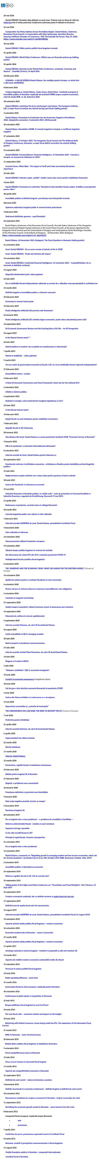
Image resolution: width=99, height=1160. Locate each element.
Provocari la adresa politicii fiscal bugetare (23, 969)
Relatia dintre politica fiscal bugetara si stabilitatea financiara (31, 1044)
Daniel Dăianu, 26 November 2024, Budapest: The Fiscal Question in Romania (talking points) (43, 240)
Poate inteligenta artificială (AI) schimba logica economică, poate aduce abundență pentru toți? (46, 319)
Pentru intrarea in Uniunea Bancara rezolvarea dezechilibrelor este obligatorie (38, 589)
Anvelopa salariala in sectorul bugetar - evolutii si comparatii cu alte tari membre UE (41, 950)
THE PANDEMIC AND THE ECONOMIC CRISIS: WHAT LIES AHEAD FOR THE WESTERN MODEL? (44, 568)
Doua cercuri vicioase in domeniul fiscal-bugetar (25, 1062)
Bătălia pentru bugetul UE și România (21, 774)
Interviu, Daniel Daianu (15, 756)
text (19, 1120)
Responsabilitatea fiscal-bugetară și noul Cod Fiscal (26, 1005)
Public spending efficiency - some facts (21, 978)
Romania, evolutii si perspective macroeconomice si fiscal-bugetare (34, 1143)
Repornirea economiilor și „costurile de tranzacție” (27, 706)
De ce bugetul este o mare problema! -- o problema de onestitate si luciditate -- (39, 819)
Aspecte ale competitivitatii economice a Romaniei (27, 1071)
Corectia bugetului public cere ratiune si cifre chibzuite (28, 514)
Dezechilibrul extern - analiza (17, 374)
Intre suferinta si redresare (16, 532)
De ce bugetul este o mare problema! (21, 846)
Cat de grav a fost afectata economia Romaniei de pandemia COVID (34, 688)
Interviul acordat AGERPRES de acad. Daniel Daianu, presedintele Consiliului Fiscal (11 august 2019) (47, 914)
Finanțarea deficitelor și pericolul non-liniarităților (26, 792)
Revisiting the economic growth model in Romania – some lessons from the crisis (39, 1107)
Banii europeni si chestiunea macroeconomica (25, 643)
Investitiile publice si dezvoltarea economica (24, 867)
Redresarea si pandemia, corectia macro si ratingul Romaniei (31, 505)
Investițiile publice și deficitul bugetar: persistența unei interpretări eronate (37, 198)
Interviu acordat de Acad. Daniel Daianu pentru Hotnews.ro (30, 455)
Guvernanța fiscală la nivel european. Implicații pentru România (32, 987)
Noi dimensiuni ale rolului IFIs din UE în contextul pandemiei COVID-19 (35, 555)
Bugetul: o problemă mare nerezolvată (21, 783)
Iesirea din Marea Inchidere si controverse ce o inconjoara (30, 697)
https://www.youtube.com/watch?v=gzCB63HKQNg (26, 39)
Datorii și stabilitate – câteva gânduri (21, 355)
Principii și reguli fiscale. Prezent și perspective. (25, 837)
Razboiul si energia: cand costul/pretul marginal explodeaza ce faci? (34, 401)
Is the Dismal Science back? (17, 410)
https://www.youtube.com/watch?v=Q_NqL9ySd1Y (24, 235)
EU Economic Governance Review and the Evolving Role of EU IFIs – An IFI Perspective (41, 328)
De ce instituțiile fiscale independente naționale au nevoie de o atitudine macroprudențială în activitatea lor (51, 283)
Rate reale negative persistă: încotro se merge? (25, 801)
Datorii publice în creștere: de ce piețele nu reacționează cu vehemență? (36, 346)
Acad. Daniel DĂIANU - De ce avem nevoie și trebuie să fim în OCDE (34, 249)
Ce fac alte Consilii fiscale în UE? (19, 833)
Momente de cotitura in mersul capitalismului (24, 616)
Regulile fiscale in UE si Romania (19, 428)
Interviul (7, 22)
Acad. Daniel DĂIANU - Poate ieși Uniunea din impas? (28, 254)
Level (30, 885)
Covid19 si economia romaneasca (19, 679)
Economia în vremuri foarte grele (19, 301)
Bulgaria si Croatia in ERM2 (16, 661)
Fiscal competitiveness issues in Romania (22, 1053)
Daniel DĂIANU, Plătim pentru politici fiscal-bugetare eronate (31, 48)
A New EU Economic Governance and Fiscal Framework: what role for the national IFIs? (42, 383)
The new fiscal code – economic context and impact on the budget (33, 1014)
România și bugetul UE (15, 810)
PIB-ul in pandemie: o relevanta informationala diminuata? (30, 446)
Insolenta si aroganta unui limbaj (19, 598)
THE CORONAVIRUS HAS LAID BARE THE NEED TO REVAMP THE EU (33, 711)
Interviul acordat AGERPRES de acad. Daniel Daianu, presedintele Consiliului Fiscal (40, 523)
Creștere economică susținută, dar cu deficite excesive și (39, 896)
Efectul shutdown (12, 747)
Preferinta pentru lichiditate (17, 720)
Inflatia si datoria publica (16, 392)
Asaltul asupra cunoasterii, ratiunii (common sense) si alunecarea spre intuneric (39, 607)
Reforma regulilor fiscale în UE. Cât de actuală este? (27, 876)
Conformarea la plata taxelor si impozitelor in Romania (28, 996)
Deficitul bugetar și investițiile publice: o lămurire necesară (30, 292)
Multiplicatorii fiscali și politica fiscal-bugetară (24, 559)
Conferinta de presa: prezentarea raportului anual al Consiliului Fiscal (34, 1134)
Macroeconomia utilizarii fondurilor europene (24, 541)
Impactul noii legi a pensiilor (17, 828)
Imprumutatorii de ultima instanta (20, 738)
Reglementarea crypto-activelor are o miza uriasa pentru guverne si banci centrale (40, 475)
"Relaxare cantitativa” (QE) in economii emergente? (27, 670)
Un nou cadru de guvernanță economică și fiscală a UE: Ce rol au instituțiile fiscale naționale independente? (51, 364)
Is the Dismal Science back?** (18, 337)
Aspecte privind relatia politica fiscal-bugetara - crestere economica (34, 923)
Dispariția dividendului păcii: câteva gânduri (24, 274)
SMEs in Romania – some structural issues (23, 1035)
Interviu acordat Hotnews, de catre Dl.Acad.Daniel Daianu (30, 625)
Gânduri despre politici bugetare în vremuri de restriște (28, 550)
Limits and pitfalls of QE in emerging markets (24, 634)
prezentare (22, 1125)
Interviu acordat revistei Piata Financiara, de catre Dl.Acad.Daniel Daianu (36, 652)
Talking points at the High (16, 885)
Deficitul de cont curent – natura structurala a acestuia (28, 1080)
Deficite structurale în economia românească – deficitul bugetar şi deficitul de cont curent (43, 1089)
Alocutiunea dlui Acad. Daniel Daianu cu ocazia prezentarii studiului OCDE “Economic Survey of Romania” (50, 437)
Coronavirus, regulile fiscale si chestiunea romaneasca (28, 765)
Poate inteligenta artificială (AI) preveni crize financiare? (29, 310)
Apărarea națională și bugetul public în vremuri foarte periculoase (33, 207)
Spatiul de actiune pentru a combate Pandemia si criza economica (33, 580)
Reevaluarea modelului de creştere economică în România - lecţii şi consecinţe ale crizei (42, 1098)
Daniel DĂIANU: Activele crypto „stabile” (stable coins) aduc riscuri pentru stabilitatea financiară (46, 178)
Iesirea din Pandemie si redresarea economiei (24, 484)
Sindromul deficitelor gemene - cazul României (25, 216)
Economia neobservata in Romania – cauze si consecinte (29, 932)
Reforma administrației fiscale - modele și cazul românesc (29, 824)
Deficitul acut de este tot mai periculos (27, 905)
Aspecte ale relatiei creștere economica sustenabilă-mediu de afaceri (34, 960)
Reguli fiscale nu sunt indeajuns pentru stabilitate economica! (31, 419)
